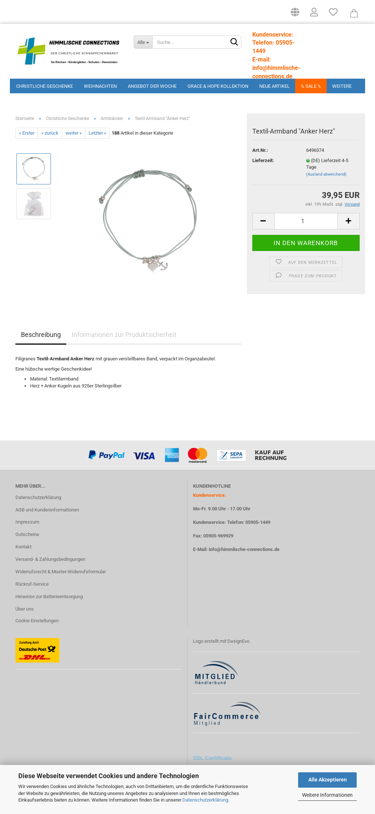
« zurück (50, 133)
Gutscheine (27, 534)
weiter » (74, 133)
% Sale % (311, 86)
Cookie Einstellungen (37, 620)
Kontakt (23, 546)
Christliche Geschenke (44, 86)
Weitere (342, 86)
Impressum (27, 522)
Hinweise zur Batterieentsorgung (49, 596)
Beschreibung (41, 334)
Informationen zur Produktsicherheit (124, 334)
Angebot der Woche (152, 86)
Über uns (24, 609)
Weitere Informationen (327, 795)
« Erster (26, 133)
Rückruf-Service (32, 584)
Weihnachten (100, 86)
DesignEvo (238, 641)
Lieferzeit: (263, 160)
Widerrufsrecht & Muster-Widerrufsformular (60, 571)
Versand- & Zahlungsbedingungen (50, 559)
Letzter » (97, 133)
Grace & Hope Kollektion (218, 86)
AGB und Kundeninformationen (47, 510)
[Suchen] (234, 42)
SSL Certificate (212, 758)
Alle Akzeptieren (327, 780)
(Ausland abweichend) (326, 174)
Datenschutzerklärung (205, 800)
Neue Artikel (274, 86)
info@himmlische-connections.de (244, 549)
